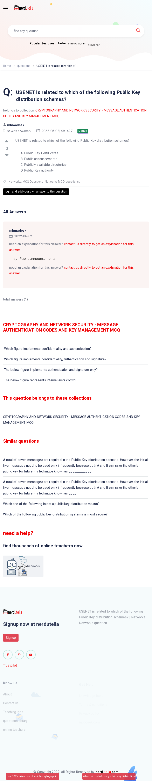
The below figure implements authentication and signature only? (51, 370)
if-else (61, 43)
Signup (11, 639)
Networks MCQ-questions (62, 181)
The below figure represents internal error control (40, 380)
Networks (15, 181)
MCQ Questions (33, 181)
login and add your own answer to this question (36, 191)
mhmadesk (15, 125)
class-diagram (77, 44)
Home (7, 65)
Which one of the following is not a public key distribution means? (51, 504)
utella (107, 772)
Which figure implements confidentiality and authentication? (47, 349)
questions (23, 65)
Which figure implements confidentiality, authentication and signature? (55, 359)
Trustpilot (10, 667)
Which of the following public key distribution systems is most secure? (55, 514)
